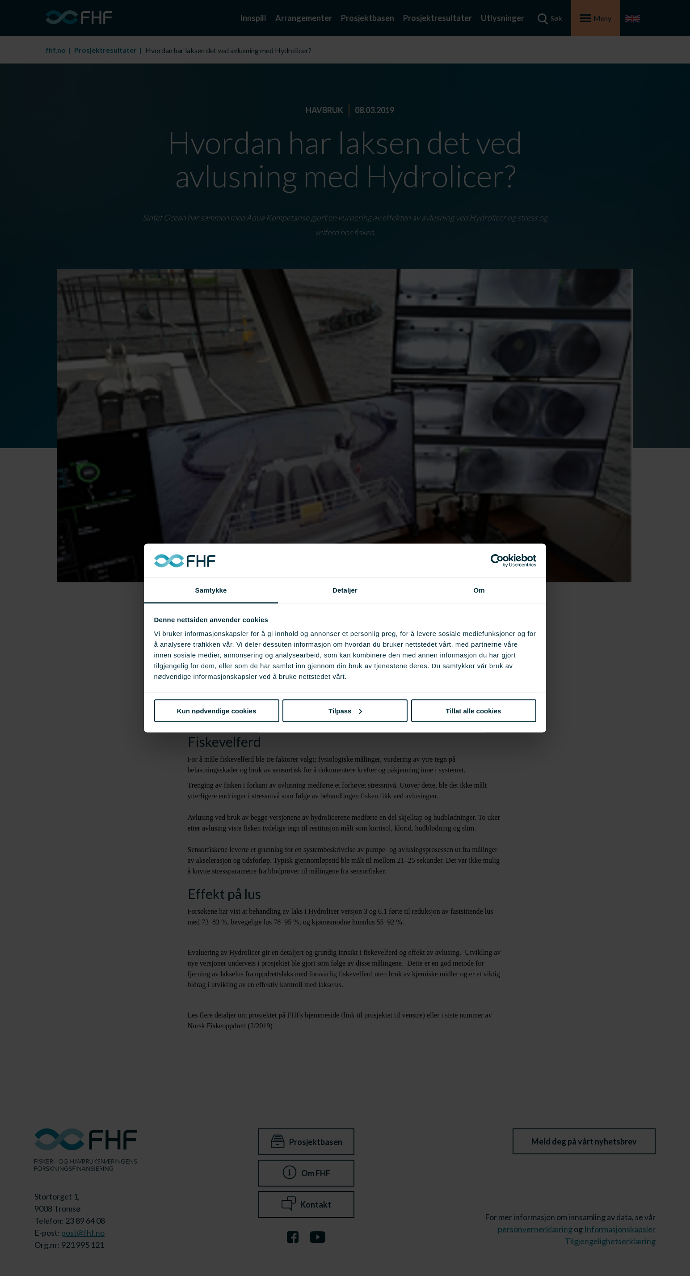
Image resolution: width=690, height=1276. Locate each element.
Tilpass (345, 710)
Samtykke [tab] (211, 590)
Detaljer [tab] (345, 590)
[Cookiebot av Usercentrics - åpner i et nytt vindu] (497, 561)
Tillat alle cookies (473, 710)
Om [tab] (478, 590)
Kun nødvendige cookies (217, 710)
